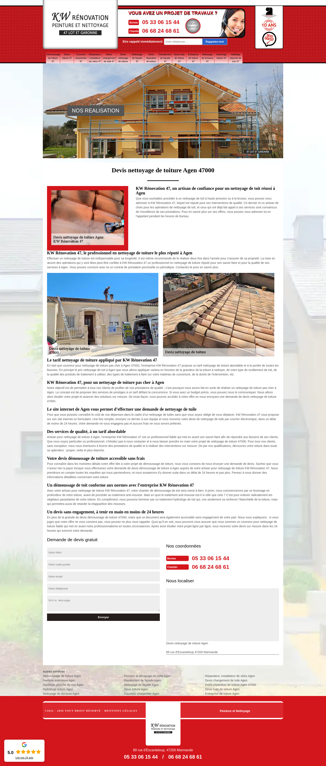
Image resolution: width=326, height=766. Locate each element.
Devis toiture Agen (136, 688)
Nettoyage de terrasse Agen (61, 693)
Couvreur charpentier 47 (81, 57)
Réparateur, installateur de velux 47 (95, 57)
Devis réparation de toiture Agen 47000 (230, 684)
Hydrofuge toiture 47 (221, 56)
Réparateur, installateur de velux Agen (230, 675)
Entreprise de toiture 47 (193, 57)
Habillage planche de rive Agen (63, 684)
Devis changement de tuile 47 (109, 57)
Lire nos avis (24, 757)
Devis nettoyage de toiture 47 (123, 57)
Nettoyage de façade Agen (141, 684)
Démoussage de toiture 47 (53, 57)
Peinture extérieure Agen (59, 680)
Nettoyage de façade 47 (137, 57)
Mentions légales (120, 710)
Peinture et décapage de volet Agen (147, 675)
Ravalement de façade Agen (142, 680)
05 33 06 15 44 (162, 21)
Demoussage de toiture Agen (62, 675)
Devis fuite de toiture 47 (179, 57)
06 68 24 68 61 (162, 30)
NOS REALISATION (95, 110)
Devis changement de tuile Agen (226, 680)
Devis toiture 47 (67, 56)
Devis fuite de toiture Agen (222, 688)
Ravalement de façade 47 (165, 57)
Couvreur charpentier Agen (141, 693)
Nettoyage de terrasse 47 (207, 57)
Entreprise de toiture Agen (222, 693)
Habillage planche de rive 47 (235, 57)
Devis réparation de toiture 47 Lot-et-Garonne (151, 57)
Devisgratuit (195, 25)
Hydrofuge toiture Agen (58, 688)
